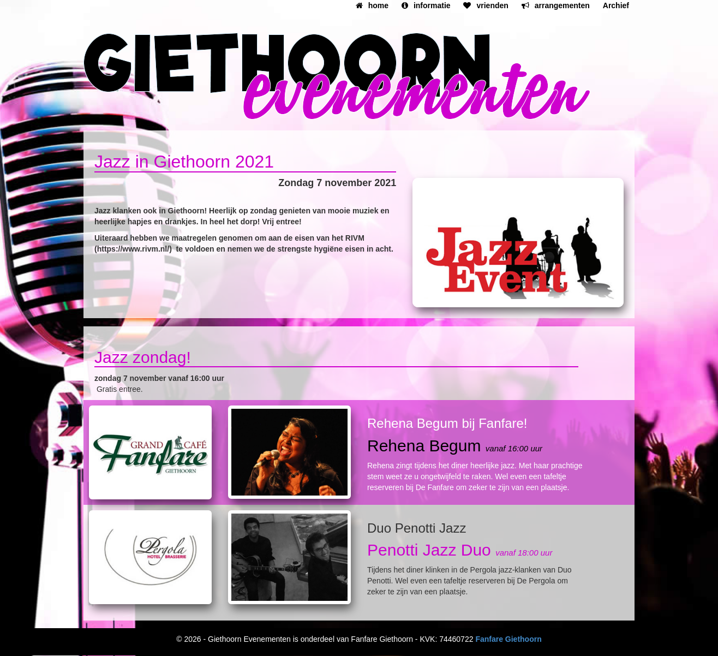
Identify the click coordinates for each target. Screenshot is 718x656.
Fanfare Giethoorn (508, 639)
